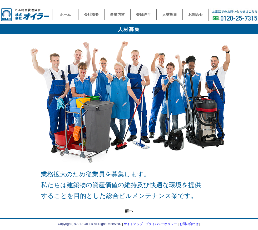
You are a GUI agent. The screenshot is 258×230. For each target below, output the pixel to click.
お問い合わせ (189, 224)
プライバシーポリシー (161, 224)
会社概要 (91, 14)
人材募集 (169, 14)
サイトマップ (133, 224)
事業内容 (117, 14)
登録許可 (143, 14)
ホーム (65, 14)
